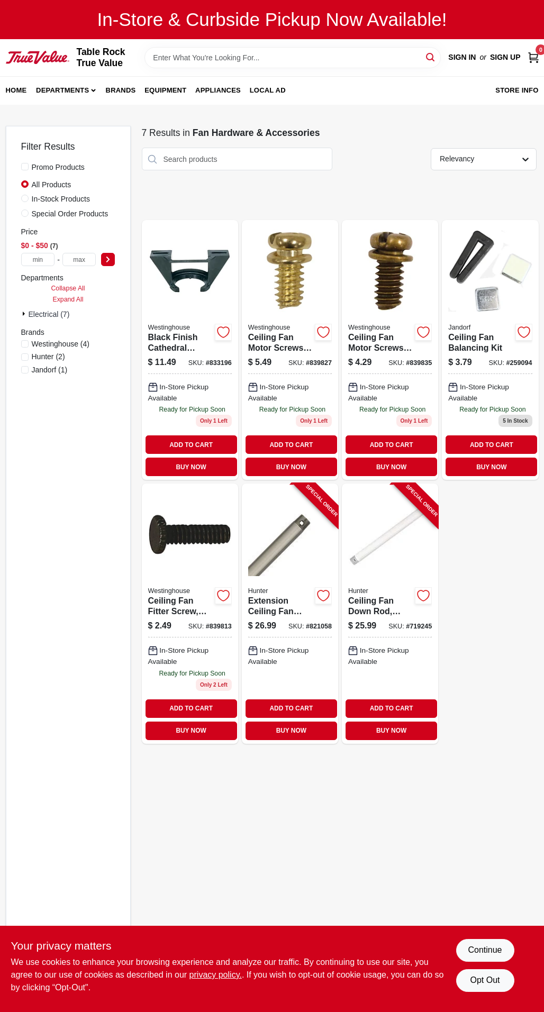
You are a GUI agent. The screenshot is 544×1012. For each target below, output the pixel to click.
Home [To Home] (16, 90)
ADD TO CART (191, 445)
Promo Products (58, 167)
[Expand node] (25, 314)
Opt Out (485, 979)
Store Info (516, 90)
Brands (121, 90)
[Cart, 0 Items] (533, 57)
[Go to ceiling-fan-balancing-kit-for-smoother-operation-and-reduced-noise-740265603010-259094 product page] (490, 350)
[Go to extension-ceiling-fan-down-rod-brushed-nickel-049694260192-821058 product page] (290, 613)
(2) (48, 356)
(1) (50, 370)
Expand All (68, 299)
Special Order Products (70, 213)
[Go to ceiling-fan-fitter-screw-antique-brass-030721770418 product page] (190, 613)
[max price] (79, 259)
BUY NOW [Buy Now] (191, 467)
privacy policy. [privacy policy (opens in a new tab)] (215, 974)
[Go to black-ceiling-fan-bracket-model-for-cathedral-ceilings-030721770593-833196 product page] (190, 350)
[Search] (431, 57)
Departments (62, 90)
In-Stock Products (61, 199)
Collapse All (68, 288)
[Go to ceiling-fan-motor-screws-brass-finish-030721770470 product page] (290, 350)
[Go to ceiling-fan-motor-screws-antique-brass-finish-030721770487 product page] (390, 350)
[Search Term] (292, 57)
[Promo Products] (25, 166)
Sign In (462, 57)
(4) (61, 344)
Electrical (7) (49, 314)
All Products (51, 184)
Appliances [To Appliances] (218, 90)
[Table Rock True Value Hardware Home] (37, 57)
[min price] (38, 259)
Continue (485, 949)
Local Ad (268, 90)
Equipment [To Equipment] (165, 90)
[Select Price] (108, 259)
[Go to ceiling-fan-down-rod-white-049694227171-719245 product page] (390, 613)
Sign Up (505, 57)
